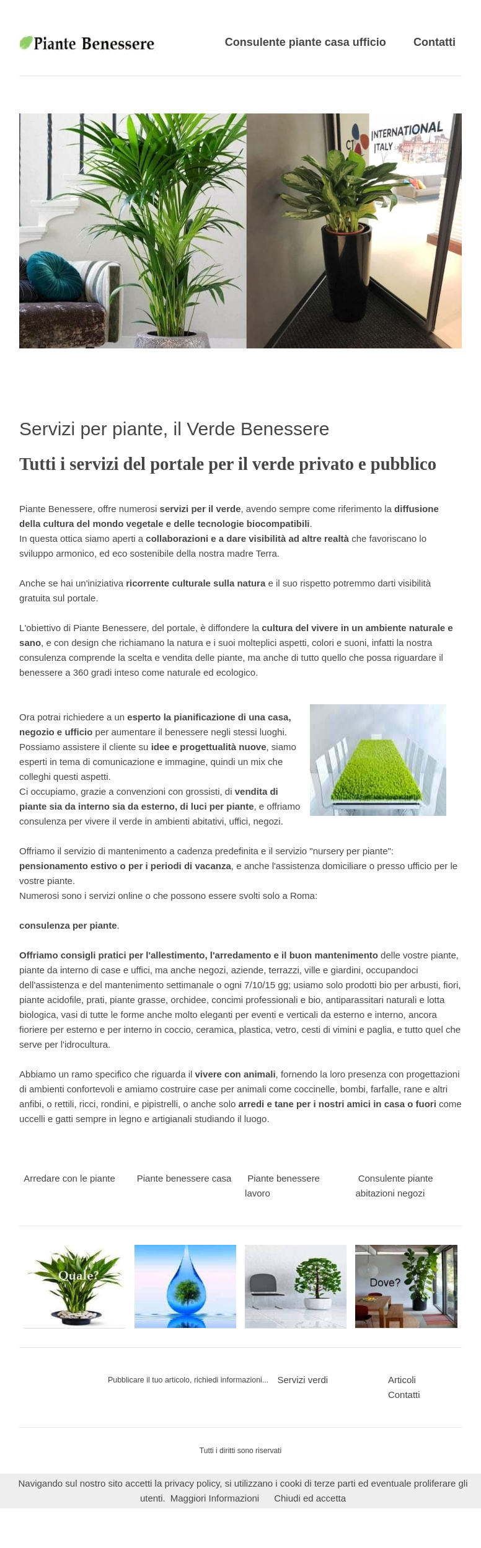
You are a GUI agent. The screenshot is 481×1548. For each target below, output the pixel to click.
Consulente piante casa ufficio (305, 42)
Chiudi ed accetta (310, 1498)
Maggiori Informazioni (214, 1498)
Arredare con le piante (69, 1178)
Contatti (434, 42)
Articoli (402, 1379)
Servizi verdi (302, 1379)
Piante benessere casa (184, 1178)
